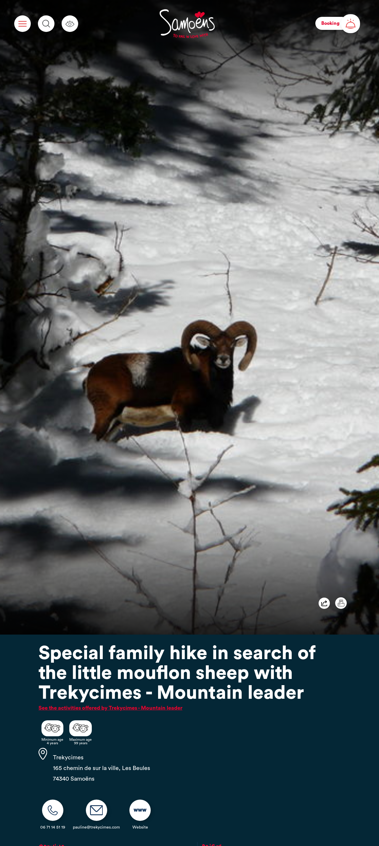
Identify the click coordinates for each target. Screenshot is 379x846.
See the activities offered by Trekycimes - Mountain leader (110, 708)
